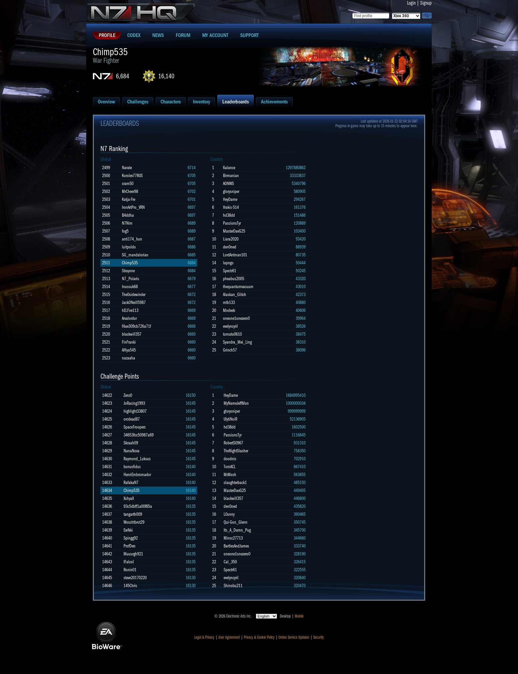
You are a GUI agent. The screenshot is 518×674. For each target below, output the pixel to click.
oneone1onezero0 (236, 318)
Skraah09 (131, 443)
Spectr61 (229, 271)
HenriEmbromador (137, 474)
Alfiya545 (129, 350)
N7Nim (127, 223)
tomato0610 (232, 334)
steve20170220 (135, 577)
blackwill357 (131, 334)
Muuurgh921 (133, 554)
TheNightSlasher (236, 451)
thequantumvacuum (238, 286)
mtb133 (229, 302)
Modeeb (229, 310)
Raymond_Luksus (137, 459)
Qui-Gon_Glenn (235, 522)
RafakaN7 (131, 482)
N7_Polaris (130, 278)
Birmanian (231, 175)
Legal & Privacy (204, 637)
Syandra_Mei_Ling (237, 342)
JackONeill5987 (134, 302)
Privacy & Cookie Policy (259, 637)
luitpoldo (129, 247)
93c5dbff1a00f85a (138, 506)
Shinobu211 (233, 585)
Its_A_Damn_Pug (237, 530)
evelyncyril (230, 326)
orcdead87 (132, 419)
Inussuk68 (130, 286)
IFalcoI (129, 562)
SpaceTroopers (135, 427)
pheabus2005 (233, 278)
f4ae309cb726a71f (136, 326)
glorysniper (231, 191)
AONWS (228, 183)
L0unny (229, 514)
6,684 (122, 76)
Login (411, 3)
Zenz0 (128, 395)
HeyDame (230, 199)
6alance (229, 167)
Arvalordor (129, 318)
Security (318, 637)
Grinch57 (230, 350)
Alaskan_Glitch (234, 294)
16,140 (166, 76)
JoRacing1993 (134, 403)
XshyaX (129, 498)
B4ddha (128, 215)
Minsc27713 (233, 538)
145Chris (130, 585)
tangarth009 (133, 514)
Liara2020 (231, 239)
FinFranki (129, 342)
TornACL (230, 466)
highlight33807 (135, 411)
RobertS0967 (233, 443)
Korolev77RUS (132, 175)
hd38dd (229, 215)
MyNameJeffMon (236, 403)
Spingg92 (131, 538)
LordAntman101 (235, 255)
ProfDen (129, 546)
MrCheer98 (130, 191)
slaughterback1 (235, 482)
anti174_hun (132, 239)
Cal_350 (230, 562)
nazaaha (128, 358)
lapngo (228, 263)
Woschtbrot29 (134, 522)
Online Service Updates (293, 637)
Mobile (299, 616)
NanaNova (131, 451)
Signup (426, 3)
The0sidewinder (133, 294)
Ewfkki (128, 530)
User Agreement (229, 637)
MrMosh (230, 474)
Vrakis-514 (231, 207)
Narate (127, 167)
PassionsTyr (232, 223)
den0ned (229, 247)
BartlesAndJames (236, 546)
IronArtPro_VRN (133, 207)
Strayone (128, 271)
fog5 (125, 231)
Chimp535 (130, 263)
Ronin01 (130, 570)
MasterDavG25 (234, 231)
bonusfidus (132, 466)
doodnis (230, 459)
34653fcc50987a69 (139, 435)
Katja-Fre (128, 199)
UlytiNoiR (230, 419)
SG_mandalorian (135, 255)
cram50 (127, 183)
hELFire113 (130, 310)
